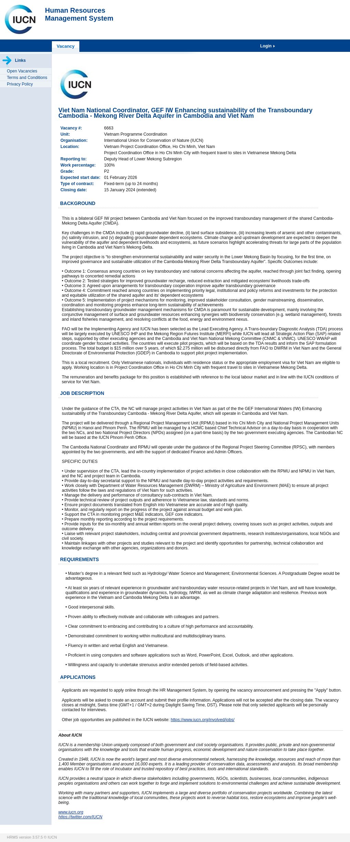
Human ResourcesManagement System (79, 14)
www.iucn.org (70, 812)
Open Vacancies (22, 71)
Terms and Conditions (27, 77)
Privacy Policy (20, 84)
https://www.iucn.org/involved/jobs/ (203, 719)
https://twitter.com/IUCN (80, 817)
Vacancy (66, 46)
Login (266, 46)
